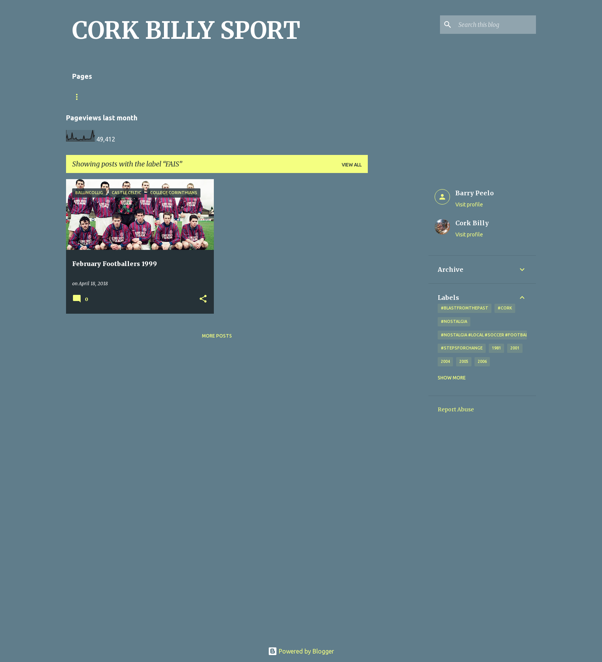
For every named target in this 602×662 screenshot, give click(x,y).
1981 (496, 348)
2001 (514, 348)
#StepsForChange (462, 348)
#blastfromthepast (464, 308)
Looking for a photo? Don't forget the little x (258, 96)
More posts (217, 335)
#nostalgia (454, 321)
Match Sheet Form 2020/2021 (109, 96)
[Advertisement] (398, 294)
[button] (203, 299)
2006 (482, 361)
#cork (505, 308)
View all (352, 164)
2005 (463, 361)
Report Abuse (456, 409)
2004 (445, 361)
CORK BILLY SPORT (186, 30)
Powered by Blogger (301, 651)
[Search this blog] (495, 24)
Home (170, 96)
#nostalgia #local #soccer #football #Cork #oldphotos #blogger (520, 335)
